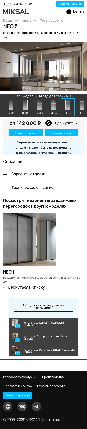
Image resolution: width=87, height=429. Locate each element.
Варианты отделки (28, 173)
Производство (53, 377)
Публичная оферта (51, 386)
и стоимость (43, 306)
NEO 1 (8, 272)
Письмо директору (17, 395)
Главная (8, 20)
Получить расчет (26, 133)
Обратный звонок (70, 4)
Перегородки (49, 20)
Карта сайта (52, 419)
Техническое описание (32, 187)
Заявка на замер (61, 133)
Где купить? (61, 123)
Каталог (27, 20)
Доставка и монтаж (17, 386)
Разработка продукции (20, 377)
